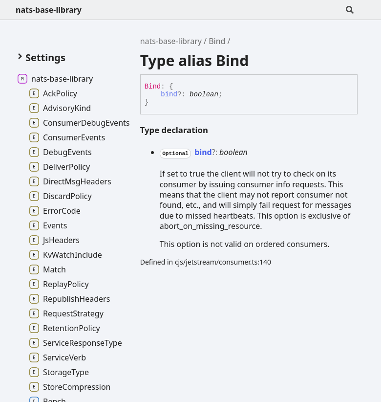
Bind (217, 41)
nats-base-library (49, 9)
